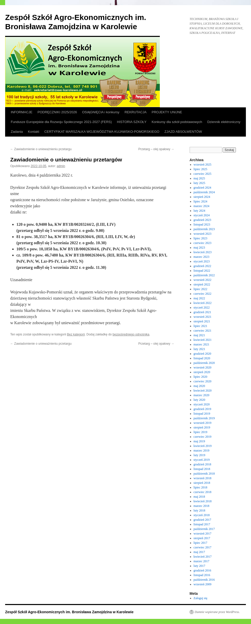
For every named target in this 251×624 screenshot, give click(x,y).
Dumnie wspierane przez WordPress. (217, 612)
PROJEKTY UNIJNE (167, 112)
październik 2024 (204, 192)
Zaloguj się (200, 598)
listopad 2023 (202, 224)
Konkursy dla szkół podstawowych (177, 122)
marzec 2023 (202, 257)
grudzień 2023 (202, 220)
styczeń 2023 (202, 261)
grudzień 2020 (202, 353)
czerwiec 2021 (203, 330)
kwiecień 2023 (203, 252)
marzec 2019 (202, 450)
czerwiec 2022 (203, 293)
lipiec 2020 (200, 377)
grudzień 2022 (202, 266)
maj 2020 (199, 386)
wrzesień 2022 (203, 280)
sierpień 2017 (202, 538)
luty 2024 (199, 210)
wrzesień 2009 (203, 584)
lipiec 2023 (200, 238)
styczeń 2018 (202, 515)
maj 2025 (199, 178)
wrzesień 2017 (203, 533)
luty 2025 (199, 183)
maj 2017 (199, 552)
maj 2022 (199, 298)
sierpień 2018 (202, 483)
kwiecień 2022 (203, 303)
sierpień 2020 (202, 372)
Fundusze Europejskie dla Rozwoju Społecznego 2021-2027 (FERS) (61, 122)
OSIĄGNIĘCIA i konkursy (100, 112)
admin (61, 166)
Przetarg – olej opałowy (156, 149)
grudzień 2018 (202, 464)
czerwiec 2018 (203, 492)
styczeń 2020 (202, 404)
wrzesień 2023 (203, 234)
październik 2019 (204, 418)
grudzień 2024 (202, 187)
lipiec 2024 (200, 201)
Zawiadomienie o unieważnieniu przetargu (40, 149)
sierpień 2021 (202, 321)
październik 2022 (204, 275)
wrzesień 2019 (203, 423)
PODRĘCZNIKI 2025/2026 (57, 112)
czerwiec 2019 (203, 436)
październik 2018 (204, 473)
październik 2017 (204, 529)
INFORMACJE (22, 112)
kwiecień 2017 (203, 556)
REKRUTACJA (135, 112)
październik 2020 (204, 363)
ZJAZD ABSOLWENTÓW (183, 132)
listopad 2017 (202, 524)
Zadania (17, 132)
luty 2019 (199, 455)
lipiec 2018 (200, 487)
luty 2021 (199, 349)
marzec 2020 (202, 395)
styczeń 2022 (202, 307)
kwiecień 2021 (203, 340)
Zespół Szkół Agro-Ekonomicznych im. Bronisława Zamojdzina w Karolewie (69, 612)
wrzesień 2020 (203, 367)
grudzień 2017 (202, 519)
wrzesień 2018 (203, 478)
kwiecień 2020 (203, 390)
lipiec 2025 (200, 169)
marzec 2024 (202, 206)
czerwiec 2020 (203, 381)
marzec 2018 (202, 506)
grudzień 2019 (202, 409)
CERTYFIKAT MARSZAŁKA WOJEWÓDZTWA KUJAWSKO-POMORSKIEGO (101, 132)
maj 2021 (199, 335)
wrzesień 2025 (203, 164)
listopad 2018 (202, 469)
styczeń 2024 (202, 215)
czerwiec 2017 (203, 547)
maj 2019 (199, 441)
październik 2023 (204, 229)
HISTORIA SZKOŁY (132, 122)
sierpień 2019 (202, 427)
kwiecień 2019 (203, 446)
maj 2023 (199, 247)
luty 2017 (199, 566)
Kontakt (33, 132)
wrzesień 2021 (203, 317)
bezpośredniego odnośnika (131, 334)
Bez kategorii (76, 334)
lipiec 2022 (200, 289)
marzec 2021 (202, 344)
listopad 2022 (202, 270)
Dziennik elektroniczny (223, 122)
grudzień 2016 (202, 570)
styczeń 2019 (202, 460)
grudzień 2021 (202, 312)
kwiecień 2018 (203, 501)
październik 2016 (204, 579)
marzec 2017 (202, 561)
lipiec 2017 (200, 543)
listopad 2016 (202, 575)
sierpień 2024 (202, 197)
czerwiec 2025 (203, 174)
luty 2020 (199, 400)
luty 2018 (199, 510)
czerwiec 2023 (203, 243)
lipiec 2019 (200, 432)
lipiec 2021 (200, 326)
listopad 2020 (202, 358)
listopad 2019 (202, 413)
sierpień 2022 (202, 284)
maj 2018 (199, 496)
